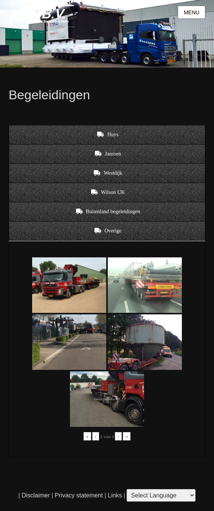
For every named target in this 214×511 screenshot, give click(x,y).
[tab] (107, 135)
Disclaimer (36, 495)
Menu (191, 12)
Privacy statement (79, 495)
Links (114, 495)
